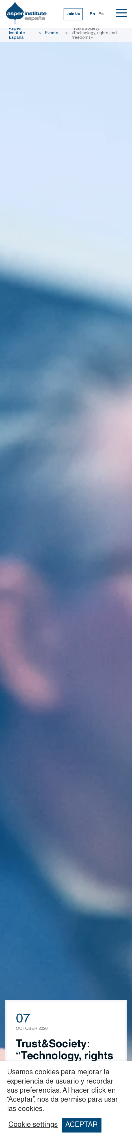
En (92, 14)
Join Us (73, 14)
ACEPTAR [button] (81, 1125)
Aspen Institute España (17, 33)
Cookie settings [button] (33, 1125)
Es (101, 14)
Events (51, 33)
